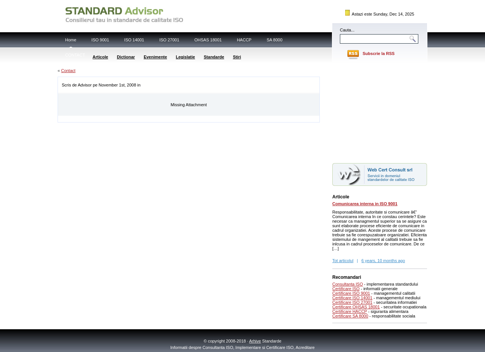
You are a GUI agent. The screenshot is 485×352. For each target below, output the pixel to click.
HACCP (244, 40)
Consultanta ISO (347, 284)
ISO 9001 (100, 40)
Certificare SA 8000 (350, 316)
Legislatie (185, 57)
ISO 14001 (134, 40)
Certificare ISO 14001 (352, 297)
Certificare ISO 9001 (351, 293)
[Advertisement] (146, 118)
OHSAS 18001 (208, 40)
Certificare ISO (346, 288)
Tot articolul (343, 260)
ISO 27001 (169, 40)
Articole (100, 57)
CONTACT (75, 55)
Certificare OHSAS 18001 (356, 307)
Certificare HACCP (349, 311)
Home (70, 40)
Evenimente (155, 57)
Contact (68, 70)
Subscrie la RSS (378, 53)
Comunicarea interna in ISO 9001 (364, 203)
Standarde (214, 57)
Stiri (237, 57)
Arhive (255, 341)
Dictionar (126, 57)
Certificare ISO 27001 (352, 302)
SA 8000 (275, 40)
